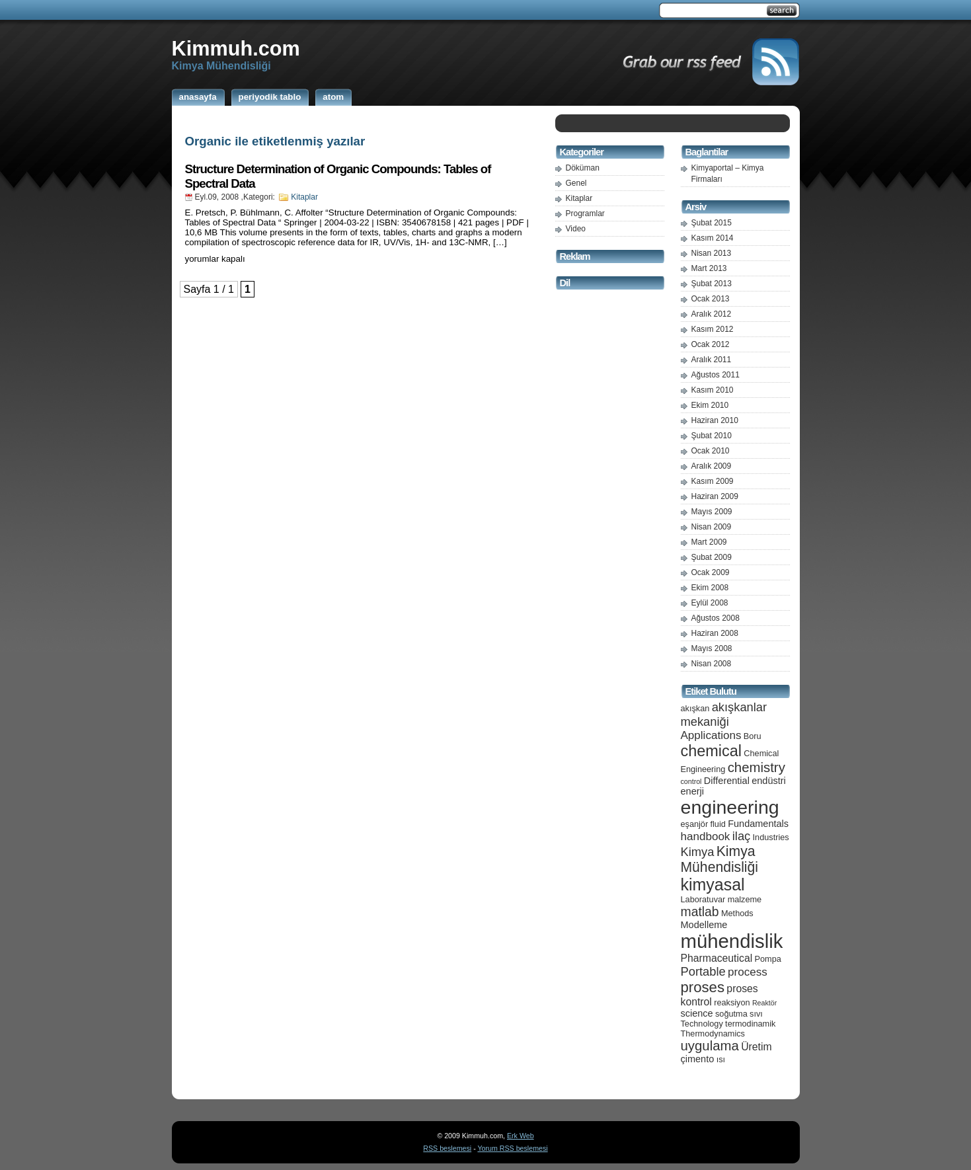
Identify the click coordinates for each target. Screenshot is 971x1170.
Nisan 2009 (711, 526)
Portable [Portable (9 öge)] (703, 971)
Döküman (583, 168)
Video (576, 228)
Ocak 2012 (710, 344)
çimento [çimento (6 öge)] (698, 1059)
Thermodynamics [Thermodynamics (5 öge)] (713, 1033)
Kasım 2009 (712, 481)
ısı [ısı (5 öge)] (721, 1059)
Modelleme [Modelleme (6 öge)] (704, 924)
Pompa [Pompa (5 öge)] (768, 959)
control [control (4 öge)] (691, 781)
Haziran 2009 (714, 496)
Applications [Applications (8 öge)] (711, 735)
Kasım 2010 (712, 390)
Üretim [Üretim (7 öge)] (756, 1046)
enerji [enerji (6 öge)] (692, 791)
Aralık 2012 (711, 314)
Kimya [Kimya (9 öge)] (698, 852)
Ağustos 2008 (715, 618)
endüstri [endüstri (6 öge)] (769, 780)
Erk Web (520, 1136)
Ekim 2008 (710, 587)
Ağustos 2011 (715, 374)
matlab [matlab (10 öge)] (700, 911)
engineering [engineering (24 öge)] (730, 807)
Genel (576, 183)
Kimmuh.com (236, 48)
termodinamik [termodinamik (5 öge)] (750, 1024)
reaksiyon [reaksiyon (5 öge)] (732, 1002)
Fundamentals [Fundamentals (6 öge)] (758, 823)
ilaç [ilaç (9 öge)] (741, 836)
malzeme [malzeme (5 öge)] (745, 899)
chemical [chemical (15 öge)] (711, 751)
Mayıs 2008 (711, 648)
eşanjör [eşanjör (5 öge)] (695, 824)
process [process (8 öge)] (747, 972)
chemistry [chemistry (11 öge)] (756, 767)
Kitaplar (304, 197)
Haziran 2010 (714, 420)
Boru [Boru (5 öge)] (752, 736)
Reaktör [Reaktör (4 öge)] (764, 1003)
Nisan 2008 (711, 663)
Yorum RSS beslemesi (512, 1148)
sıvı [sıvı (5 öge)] (756, 1014)
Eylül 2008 (709, 602)
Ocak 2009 (710, 572)
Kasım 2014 (712, 238)
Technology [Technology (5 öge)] (702, 1024)
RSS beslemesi (447, 1148)
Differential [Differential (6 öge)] (727, 780)
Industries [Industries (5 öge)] (771, 837)
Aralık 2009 (711, 466)
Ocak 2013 (710, 298)
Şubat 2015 (711, 222)
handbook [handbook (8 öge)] (705, 836)
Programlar (585, 213)
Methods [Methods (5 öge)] (737, 913)
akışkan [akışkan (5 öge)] (695, 708)
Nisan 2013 (711, 253)
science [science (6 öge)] (697, 1013)
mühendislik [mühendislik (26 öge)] (732, 941)
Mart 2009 (709, 542)
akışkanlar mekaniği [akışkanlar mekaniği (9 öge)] (724, 714)
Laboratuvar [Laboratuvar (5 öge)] (703, 899)
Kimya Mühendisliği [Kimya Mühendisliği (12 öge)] (720, 859)
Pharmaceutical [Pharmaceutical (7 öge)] (717, 958)
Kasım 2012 (712, 329)
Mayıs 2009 (711, 511)
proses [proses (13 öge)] (703, 987)
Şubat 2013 (711, 283)
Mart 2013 (709, 268)
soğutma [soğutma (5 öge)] (731, 1014)
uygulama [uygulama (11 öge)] (710, 1045)
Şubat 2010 (711, 435)
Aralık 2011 (711, 359)
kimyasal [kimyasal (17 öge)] (713, 884)
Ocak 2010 (710, 450)
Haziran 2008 (714, 633)
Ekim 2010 (710, 405)
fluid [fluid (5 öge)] (718, 824)
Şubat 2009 (711, 557)
